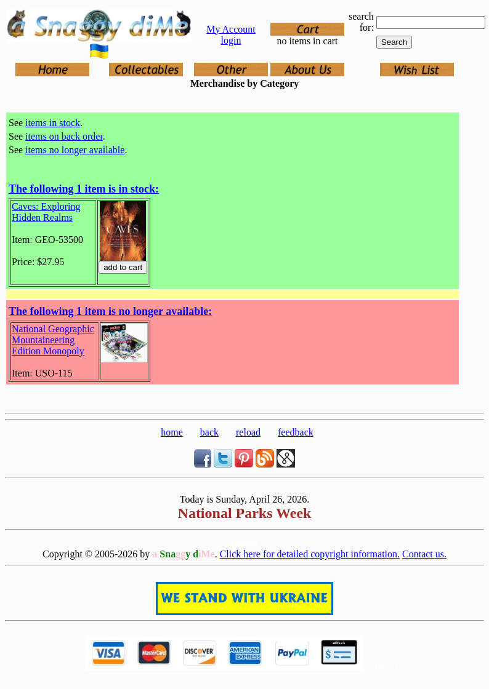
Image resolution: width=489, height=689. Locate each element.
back (209, 432)
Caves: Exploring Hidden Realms (46, 212)
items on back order (64, 136)
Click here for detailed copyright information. (310, 554)
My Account (231, 29)
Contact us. (424, 554)
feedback (295, 432)
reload (248, 432)
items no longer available (74, 150)
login (231, 40)
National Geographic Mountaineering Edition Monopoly (53, 340)
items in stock (52, 122)
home (172, 432)
